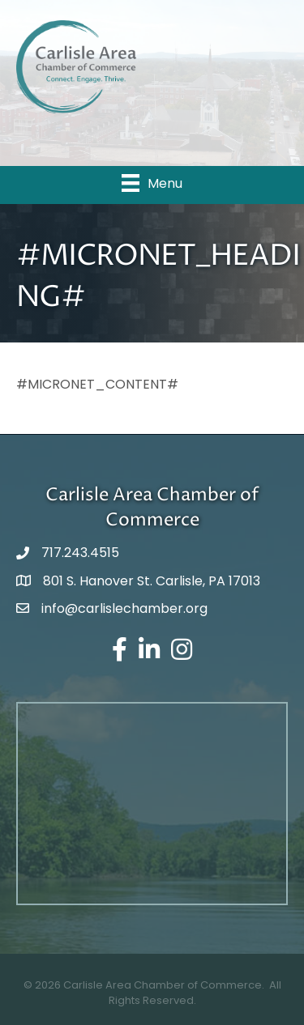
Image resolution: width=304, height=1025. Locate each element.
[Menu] (152, 183)
